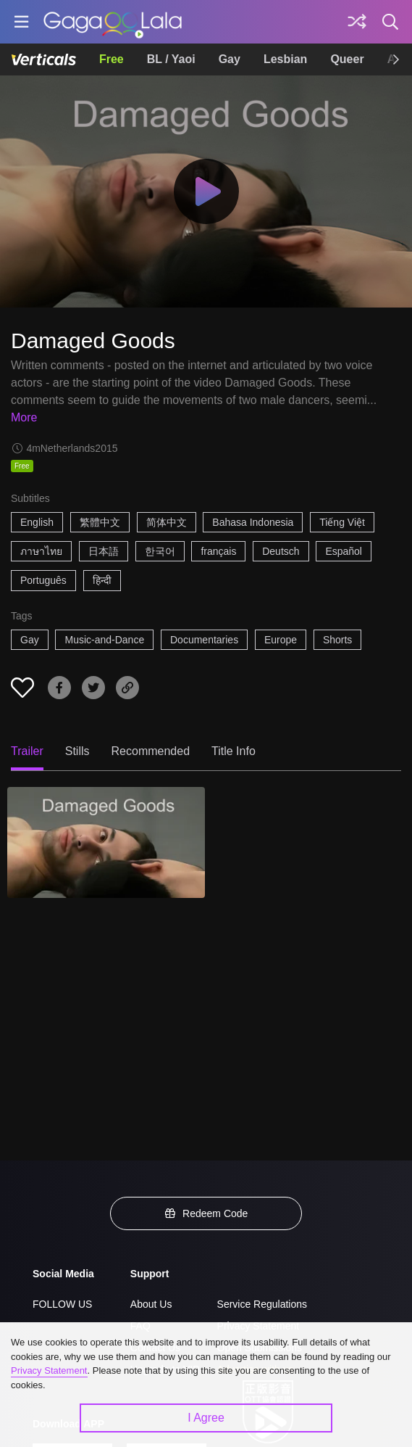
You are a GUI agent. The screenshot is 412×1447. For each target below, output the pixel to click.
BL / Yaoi (171, 59)
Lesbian (285, 59)
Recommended (151, 751)
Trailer (27, 751)
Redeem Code (206, 1213)
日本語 (103, 551)
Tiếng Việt (342, 522)
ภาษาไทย (41, 551)
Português (43, 580)
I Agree (206, 1417)
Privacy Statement (49, 1370)
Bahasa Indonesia (252, 522)
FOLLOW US (62, 1304)
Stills (77, 751)
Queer (346, 59)
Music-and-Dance (104, 640)
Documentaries (204, 640)
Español (343, 551)
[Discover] (357, 22)
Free (111, 59)
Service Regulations (262, 1304)
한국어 (160, 551)
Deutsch (280, 551)
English (37, 522)
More (24, 417)
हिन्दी (102, 580)
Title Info (233, 751)
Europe (280, 640)
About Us (151, 1304)
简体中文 (166, 522)
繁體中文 (100, 522)
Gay (229, 59)
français (218, 551)
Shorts (337, 640)
